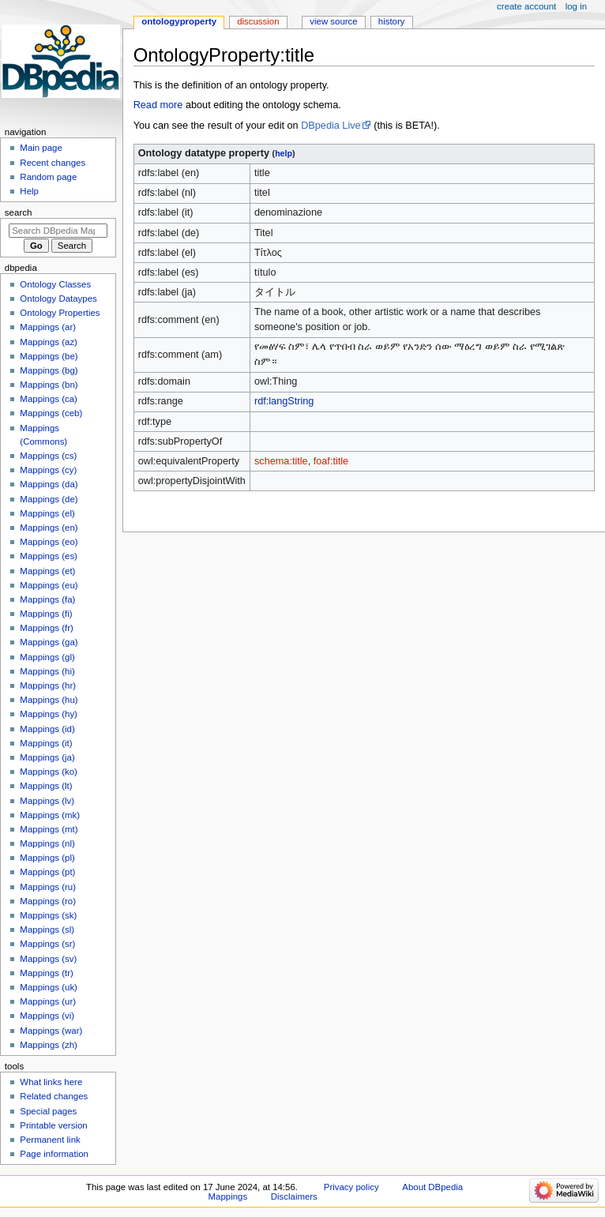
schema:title (281, 461)
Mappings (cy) (48, 470)
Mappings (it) (46, 743)
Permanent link (50, 1139)
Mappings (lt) (46, 786)
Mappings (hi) (47, 671)
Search (18, 212)
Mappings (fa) (47, 599)
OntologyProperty (178, 21)
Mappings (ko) (48, 771)
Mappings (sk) (48, 915)
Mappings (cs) (48, 455)
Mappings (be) (48, 356)
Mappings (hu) (48, 699)
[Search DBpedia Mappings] (58, 230)
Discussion (258, 21)
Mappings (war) (51, 1030)
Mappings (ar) (48, 327)
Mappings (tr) (46, 973)
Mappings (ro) (48, 901)
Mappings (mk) (50, 815)
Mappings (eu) (48, 585)
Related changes (54, 1096)
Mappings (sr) (47, 943)
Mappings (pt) (47, 872)
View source (333, 21)
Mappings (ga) (48, 642)
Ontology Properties (60, 312)
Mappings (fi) (46, 613)
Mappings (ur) (48, 1001)
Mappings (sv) (48, 958)
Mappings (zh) (48, 1045)
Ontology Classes (55, 284)
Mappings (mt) (48, 829)
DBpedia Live (330, 125)
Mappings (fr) (46, 628)
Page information (54, 1154)
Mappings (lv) (47, 801)
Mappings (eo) (48, 542)
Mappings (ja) (47, 757)
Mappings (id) (47, 729)
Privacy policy (351, 1187)
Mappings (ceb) (51, 413)
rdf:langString (284, 401)
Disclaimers (294, 1196)
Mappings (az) (48, 342)
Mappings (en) (48, 527)
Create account (526, 6)
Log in (576, 6)
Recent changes (52, 162)
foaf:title (331, 461)
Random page (48, 177)
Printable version (53, 1125)
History (391, 21)
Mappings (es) (48, 556)
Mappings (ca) (48, 399)
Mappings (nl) (47, 843)
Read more (158, 105)
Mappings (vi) (47, 1015)
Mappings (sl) (47, 929)
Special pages (48, 1111)
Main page (41, 147)
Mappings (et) (47, 571)
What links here (51, 1082)
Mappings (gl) (47, 657)
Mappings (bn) (48, 384)
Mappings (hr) (48, 685)
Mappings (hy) (48, 714)
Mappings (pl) (47, 857)
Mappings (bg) (48, 370)
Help (29, 191)
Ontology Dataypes (58, 298)
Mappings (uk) (48, 987)
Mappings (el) (47, 513)
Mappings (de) (48, 499)
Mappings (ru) (48, 887)
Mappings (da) (48, 484)
